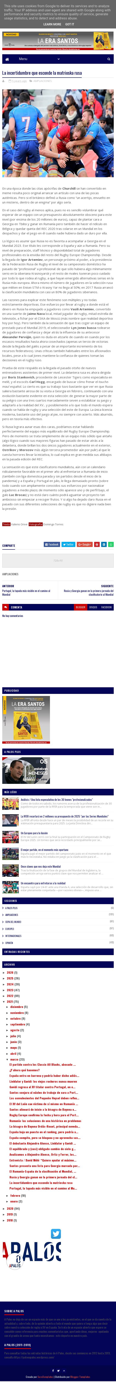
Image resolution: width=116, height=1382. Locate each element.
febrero (15, 1196)
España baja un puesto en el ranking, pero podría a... (43, 1132)
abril (13, 1054)
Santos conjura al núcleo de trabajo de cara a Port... (43, 1093)
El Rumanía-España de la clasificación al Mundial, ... (42, 1172)
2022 (10, 996)
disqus (93, 607)
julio (13, 1036)
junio (14, 1042)
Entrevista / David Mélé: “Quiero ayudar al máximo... (42, 1161)
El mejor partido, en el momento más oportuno (44, 850)
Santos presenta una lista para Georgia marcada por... (44, 1166)
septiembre (18, 1025)
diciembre (17, 1007)
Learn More (52, 24)
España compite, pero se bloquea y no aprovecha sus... (44, 1138)
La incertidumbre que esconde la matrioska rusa (40, 1183)
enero (14, 1202)
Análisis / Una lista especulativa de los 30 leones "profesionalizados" (57, 800)
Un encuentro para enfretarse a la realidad (43, 884)
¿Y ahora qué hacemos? (24, 1070)
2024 (10, 984)
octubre (15, 1019)
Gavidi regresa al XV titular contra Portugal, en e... (42, 1087)
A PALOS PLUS (11, 908)
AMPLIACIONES (42, 81)
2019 (10, 1215)
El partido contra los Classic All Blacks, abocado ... (42, 1065)
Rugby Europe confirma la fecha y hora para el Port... (44, 1115)
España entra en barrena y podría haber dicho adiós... (44, 1076)
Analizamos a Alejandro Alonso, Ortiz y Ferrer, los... (42, 1155)
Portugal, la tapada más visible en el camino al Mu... (43, 1189)
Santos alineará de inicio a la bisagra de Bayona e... (42, 1110)
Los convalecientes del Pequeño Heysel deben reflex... (44, 1098)
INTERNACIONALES (13, 936)
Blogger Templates (80, 1377)
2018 (10, 1221)
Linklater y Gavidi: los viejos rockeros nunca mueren (43, 1082)
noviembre (17, 1013)
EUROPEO (9, 929)
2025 (10, 979)
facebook (106, 607)
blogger (80, 607)
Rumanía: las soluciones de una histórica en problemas (45, 1121)
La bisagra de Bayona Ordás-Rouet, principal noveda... (44, 1127)
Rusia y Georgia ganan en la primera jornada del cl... (43, 1177)
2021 (10, 1002)
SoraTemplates (45, 1377)
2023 (10, 990)
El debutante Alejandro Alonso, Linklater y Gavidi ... (42, 1144)
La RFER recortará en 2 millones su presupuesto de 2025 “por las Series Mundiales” (65, 817)
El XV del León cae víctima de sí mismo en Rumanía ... (43, 1104)
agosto (15, 1030)
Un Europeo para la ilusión (34, 834)
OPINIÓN (9, 943)
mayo (14, 1048)
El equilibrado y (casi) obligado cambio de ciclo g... (42, 1149)
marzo (14, 1060)
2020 (10, 1209)
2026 (10, 973)
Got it (69, 24)
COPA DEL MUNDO (13, 922)
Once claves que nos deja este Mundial (41, 867)
